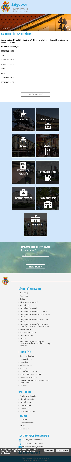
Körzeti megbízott (26, 335)
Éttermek (23, 426)
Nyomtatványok (25, 359)
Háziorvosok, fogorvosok (29, 302)
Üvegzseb (23, 368)
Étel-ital (47, 145)
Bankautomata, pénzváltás (23, 172)
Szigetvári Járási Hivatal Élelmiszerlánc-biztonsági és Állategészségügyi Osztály (34, 325)
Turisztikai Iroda (25, 429)
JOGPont (23, 338)
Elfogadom (49, 450)
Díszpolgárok (24, 408)
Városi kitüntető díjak (27, 411)
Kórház (22, 299)
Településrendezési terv (28, 371)
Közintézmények (47, 119)
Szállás (23, 145)
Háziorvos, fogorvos (23, 198)
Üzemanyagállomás (48, 172)
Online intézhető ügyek (28, 356)
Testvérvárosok (25, 405)
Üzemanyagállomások (28, 332)
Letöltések (23, 385)
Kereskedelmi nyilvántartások (30, 374)
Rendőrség (23, 293)
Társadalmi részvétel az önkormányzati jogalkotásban (34, 381)
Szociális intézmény (48, 198)
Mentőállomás (25, 305)
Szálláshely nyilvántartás (28, 377)
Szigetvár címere (26, 402)
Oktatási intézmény (35, 224)
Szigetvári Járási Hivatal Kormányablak (34, 311)
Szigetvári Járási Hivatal (28, 308)
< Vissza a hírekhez (35, 94)
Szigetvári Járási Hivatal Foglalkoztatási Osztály (34, 320)
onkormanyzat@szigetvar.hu (32, 447)
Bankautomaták (25, 329)
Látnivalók (23, 119)
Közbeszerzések (26, 365)
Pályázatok (24, 362)
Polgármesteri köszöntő (28, 396)
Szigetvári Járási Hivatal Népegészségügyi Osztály (35, 315)
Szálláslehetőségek (27, 423)
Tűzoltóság (24, 296)
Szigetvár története (27, 399)
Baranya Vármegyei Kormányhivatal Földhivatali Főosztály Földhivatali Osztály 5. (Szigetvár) (36, 343)
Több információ (62, 450)
